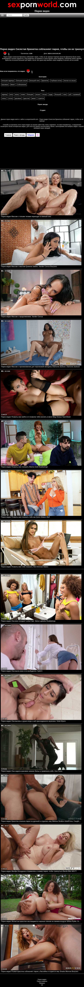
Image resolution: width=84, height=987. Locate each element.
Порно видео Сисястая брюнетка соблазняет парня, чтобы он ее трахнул (42, 49)
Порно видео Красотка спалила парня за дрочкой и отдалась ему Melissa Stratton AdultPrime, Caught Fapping (41, 821)
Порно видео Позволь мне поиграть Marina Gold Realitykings (24, 467)
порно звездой (45, 128)
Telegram (42, 983)
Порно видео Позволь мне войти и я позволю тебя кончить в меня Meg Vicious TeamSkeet (36, 417)
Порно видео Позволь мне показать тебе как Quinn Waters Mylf (25, 517)
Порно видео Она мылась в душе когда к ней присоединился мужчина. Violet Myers (33, 721)
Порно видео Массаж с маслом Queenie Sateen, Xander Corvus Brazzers (29, 266)
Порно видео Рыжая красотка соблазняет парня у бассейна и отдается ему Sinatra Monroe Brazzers (39, 971)
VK (42, 985)
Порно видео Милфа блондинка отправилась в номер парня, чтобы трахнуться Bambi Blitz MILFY (39, 871)
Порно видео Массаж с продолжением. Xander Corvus (22, 316)
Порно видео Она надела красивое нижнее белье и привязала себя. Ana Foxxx (31, 771)
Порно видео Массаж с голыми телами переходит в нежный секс (26, 216)
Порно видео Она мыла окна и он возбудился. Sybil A (21, 671)
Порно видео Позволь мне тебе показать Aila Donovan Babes (24, 567)
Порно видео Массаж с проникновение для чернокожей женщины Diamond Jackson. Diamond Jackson (40, 367)
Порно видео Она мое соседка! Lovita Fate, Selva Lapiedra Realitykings (28, 621)
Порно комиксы (42, 981)
